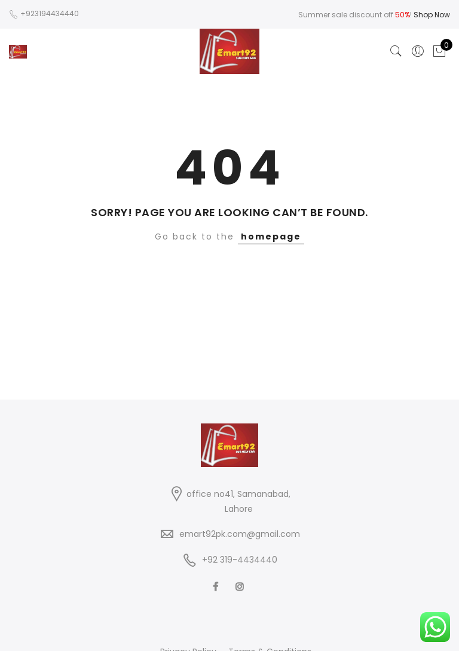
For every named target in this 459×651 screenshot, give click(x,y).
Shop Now (432, 15)
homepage (271, 236)
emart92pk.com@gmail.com (239, 534)
